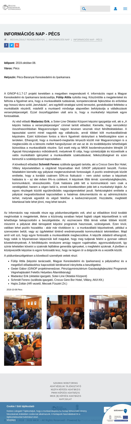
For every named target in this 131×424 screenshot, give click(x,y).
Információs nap (59, 39)
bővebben (11, 420)
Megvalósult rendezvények (27, 39)
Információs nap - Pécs (87, 39)
